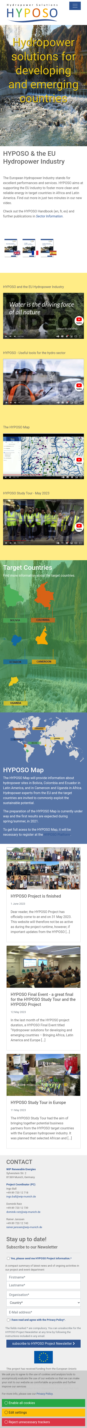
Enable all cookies (20, 1403)
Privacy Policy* (56, 1319)
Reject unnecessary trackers (27, 1422)
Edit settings (16, 1412)
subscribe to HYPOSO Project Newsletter (43, 1344)
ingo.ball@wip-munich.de (21, 1196)
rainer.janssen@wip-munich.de (24, 1227)
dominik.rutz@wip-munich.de (23, 1211)
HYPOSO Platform (57, 835)
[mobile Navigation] (75, 6)
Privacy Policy (44, 1393)
